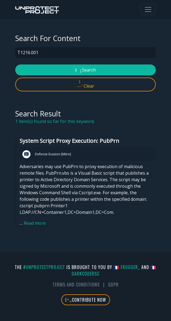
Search (85, 70)
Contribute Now (85, 300)
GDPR (113, 284)
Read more (35, 223)
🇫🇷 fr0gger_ (127, 267)
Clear (85, 84)
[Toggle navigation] (148, 9)
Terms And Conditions (76, 284)
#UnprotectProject (44, 267)
